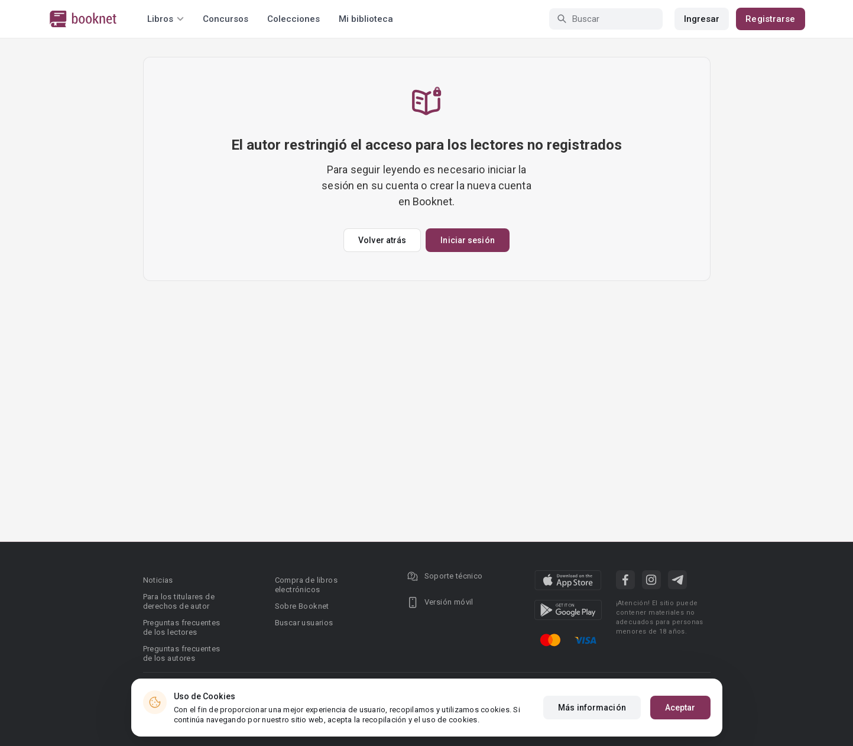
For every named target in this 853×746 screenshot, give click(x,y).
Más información (592, 707)
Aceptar (680, 707)
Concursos (225, 19)
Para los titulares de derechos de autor (179, 601)
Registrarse (770, 19)
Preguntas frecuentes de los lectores (181, 627)
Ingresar (702, 19)
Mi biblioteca (366, 19)
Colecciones (293, 19)
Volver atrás (382, 240)
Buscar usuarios (304, 622)
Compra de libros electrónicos (306, 585)
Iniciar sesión (467, 240)
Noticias (158, 580)
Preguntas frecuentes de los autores (181, 653)
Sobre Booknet (302, 606)
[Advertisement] (427, 370)
